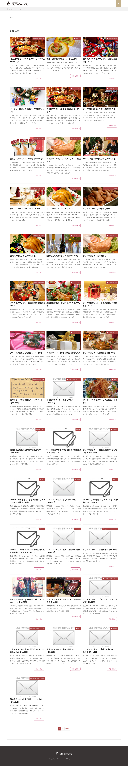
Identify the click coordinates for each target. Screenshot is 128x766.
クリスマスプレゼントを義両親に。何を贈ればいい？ (100, 304)
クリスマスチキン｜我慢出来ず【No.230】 (100, 549)
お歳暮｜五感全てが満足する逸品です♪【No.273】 (26, 451)
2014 (79, 429)
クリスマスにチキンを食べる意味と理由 (99, 109)
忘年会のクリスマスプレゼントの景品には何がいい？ (100, 60)
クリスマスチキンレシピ (38, 188)
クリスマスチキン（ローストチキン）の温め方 (63, 160)
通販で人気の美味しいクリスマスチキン (62, 256)
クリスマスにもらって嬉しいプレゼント (26, 353)
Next (67, 728)
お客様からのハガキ (39, 379)
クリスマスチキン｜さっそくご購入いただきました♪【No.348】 (27, 600)
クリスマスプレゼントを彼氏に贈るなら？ (63, 353)
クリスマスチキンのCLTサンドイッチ (25, 208)
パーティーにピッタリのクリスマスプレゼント (27, 110)
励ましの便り (41, 429)
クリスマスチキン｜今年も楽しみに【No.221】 (60, 650)
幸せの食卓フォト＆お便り (74, 578)
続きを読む (39, 78)
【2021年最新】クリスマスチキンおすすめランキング (27, 60)
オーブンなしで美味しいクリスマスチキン (100, 159)
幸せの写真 (77, 38)
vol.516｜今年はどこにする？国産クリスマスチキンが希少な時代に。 (27, 501)
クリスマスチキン (20, 9)
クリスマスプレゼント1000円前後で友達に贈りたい (27, 304)
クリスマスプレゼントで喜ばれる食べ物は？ (62, 110)
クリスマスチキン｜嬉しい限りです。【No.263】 (61, 501)
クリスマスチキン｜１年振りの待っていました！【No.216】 (100, 650)
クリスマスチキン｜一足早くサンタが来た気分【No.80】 (63, 600)
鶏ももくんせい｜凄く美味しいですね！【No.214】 (26, 700)
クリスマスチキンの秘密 (111, 188)
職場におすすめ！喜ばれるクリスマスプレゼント (63, 304)
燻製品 (78, 628)
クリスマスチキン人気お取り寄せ (96, 208)
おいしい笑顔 (41, 578)
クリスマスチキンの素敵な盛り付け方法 (99, 353)
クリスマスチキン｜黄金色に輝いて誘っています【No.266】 (100, 451)
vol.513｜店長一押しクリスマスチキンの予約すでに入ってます (100, 501)
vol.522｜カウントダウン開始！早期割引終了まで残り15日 (63, 451)
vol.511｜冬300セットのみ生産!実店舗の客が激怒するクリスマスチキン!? (27, 550)
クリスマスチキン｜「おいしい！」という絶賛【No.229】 (100, 600)
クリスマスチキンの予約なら (94, 256)
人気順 (17, 31)
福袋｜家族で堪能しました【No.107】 (62, 59)
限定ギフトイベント (39, 38)
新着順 (12, 31)
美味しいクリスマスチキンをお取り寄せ (26, 159)
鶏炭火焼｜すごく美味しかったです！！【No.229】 (26, 401)
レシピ (115, 379)
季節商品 (115, 429)
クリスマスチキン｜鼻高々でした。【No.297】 (60, 401)
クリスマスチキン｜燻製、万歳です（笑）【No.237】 (63, 550)
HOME (10, 9)
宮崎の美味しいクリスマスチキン (23, 256)
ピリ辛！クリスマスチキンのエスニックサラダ (100, 401)
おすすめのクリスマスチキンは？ (60, 208)
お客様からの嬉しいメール (74, 379)
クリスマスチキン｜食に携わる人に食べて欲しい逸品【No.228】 (27, 650)
